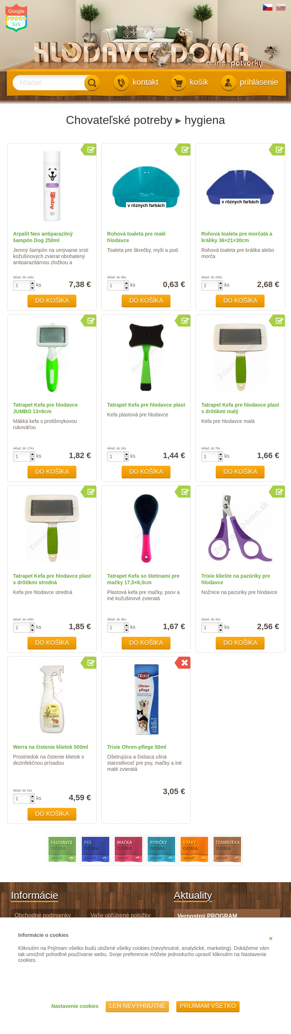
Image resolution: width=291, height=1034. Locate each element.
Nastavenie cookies (74, 1006)
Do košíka (52, 300)
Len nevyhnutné (137, 1005)
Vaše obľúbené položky (120, 915)
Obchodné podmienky (42, 915)
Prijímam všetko (208, 1005)
